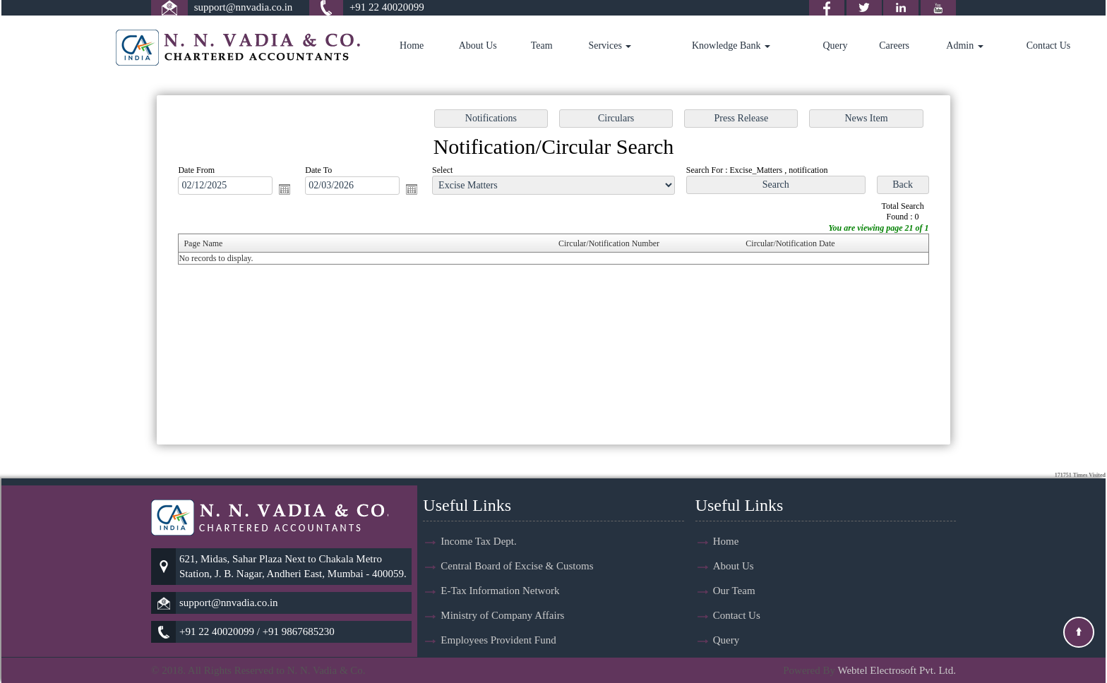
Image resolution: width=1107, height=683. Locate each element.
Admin (964, 45)
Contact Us (1049, 45)
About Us (478, 45)
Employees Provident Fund (498, 614)
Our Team (734, 565)
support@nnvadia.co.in (243, 7)
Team (542, 45)
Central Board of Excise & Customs (517, 540)
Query (834, 45)
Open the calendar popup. (291, 190)
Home (412, 45)
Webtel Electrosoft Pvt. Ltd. (896, 670)
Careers (894, 45)
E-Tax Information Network (500, 565)
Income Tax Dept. (478, 515)
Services (609, 45)
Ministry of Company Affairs (502, 590)
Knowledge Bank (731, 45)
